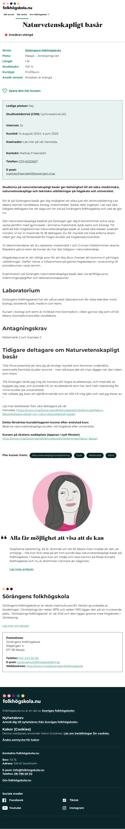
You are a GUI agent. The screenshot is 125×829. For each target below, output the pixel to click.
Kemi (111, 455)
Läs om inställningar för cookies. (87, 733)
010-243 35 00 (29, 658)
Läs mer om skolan (15, 626)
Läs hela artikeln (22, 569)
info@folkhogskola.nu (28, 770)
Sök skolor (22, 14)
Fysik (79, 455)
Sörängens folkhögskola (43, 50)
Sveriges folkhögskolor (58, 710)
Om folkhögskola (40, 14)
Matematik (95, 455)
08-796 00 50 (23, 774)
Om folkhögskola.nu (16, 780)
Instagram (73, 808)
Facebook (12, 800)
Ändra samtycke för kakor (20, 740)
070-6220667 (28, 161)
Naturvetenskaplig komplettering (51, 455)
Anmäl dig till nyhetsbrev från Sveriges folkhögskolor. (40, 722)
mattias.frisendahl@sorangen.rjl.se (30, 173)
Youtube (11, 808)
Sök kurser (9, 14)
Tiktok (71, 800)
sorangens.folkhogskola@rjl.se (38, 662)
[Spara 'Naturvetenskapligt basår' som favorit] (21, 90)
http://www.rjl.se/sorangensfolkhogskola (54, 666)
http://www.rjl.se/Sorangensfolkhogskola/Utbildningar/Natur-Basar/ (50, 438)
